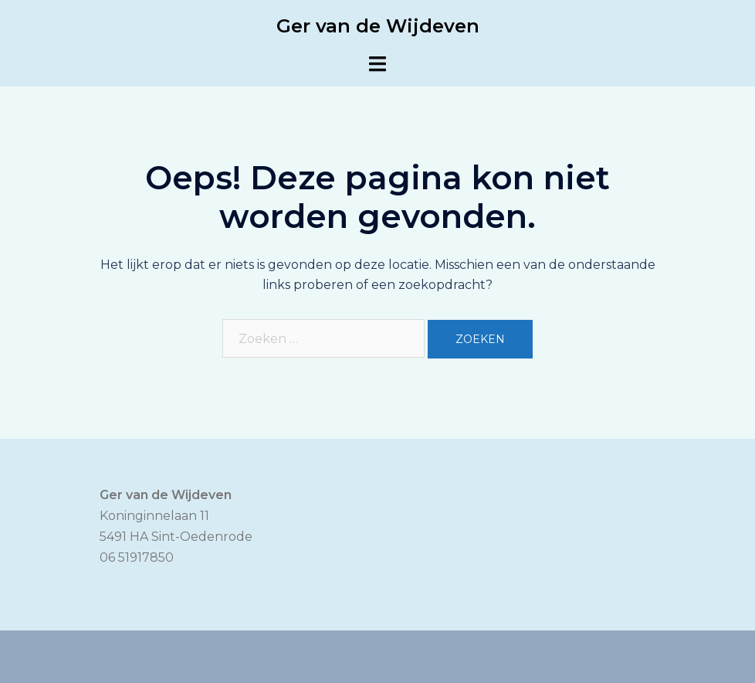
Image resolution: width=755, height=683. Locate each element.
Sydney (459, 655)
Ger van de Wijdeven (377, 26)
